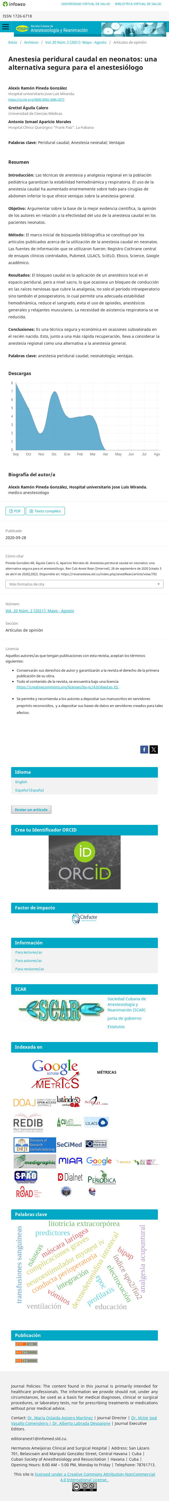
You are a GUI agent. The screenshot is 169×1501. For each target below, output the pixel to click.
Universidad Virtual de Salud (85, 4)
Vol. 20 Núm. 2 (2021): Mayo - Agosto (75, 42)
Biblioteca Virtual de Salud (138, 4)
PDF (17, 510)
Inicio (12, 42)
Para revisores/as (29, 968)
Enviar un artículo (31, 809)
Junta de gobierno (124, 1018)
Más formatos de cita (26, 584)
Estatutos (116, 1026)
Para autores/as (28, 960)
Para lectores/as (28, 952)
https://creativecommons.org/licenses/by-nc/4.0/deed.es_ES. (68, 686)
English (21, 781)
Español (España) (29, 790)
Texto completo (47, 510)
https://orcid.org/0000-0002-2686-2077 (36, 99)
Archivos (31, 42)
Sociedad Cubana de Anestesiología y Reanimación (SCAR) (127, 1004)
